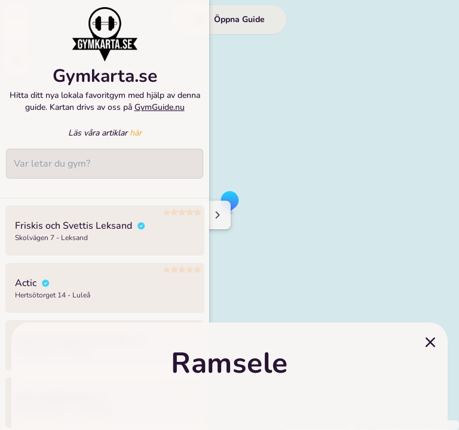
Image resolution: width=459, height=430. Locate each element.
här (136, 140)
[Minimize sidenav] (217, 215)
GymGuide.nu (159, 114)
